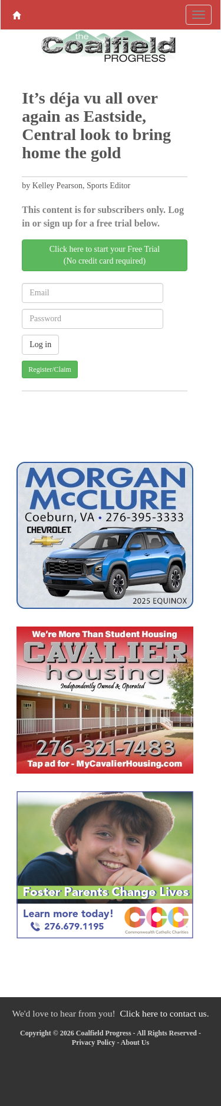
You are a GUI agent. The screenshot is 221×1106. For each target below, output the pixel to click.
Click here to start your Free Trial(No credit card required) (105, 255)
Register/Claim (49, 369)
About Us (135, 1042)
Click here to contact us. (164, 1013)
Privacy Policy (94, 1042)
